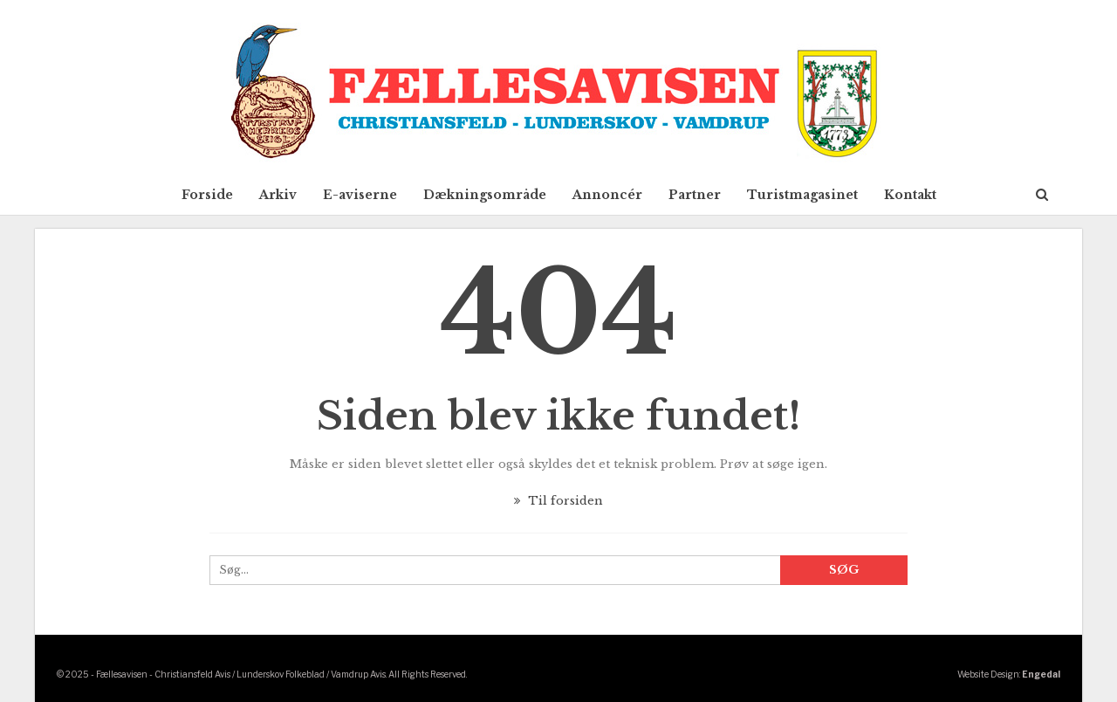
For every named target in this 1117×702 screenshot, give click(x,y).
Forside (207, 195)
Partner (694, 195)
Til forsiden (558, 500)
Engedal (1041, 674)
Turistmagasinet (802, 195)
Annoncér (607, 195)
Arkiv (278, 195)
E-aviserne (360, 195)
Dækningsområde (484, 195)
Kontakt (910, 195)
